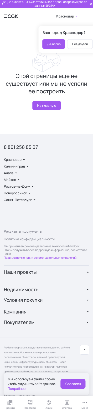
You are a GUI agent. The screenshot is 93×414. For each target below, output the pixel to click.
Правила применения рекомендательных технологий (40, 258)
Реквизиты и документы (23, 231)
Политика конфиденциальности (29, 239)
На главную (46, 105)
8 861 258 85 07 (21, 147)
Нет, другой (80, 44)
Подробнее (17, 388)
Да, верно (54, 44)
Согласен (73, 383)
